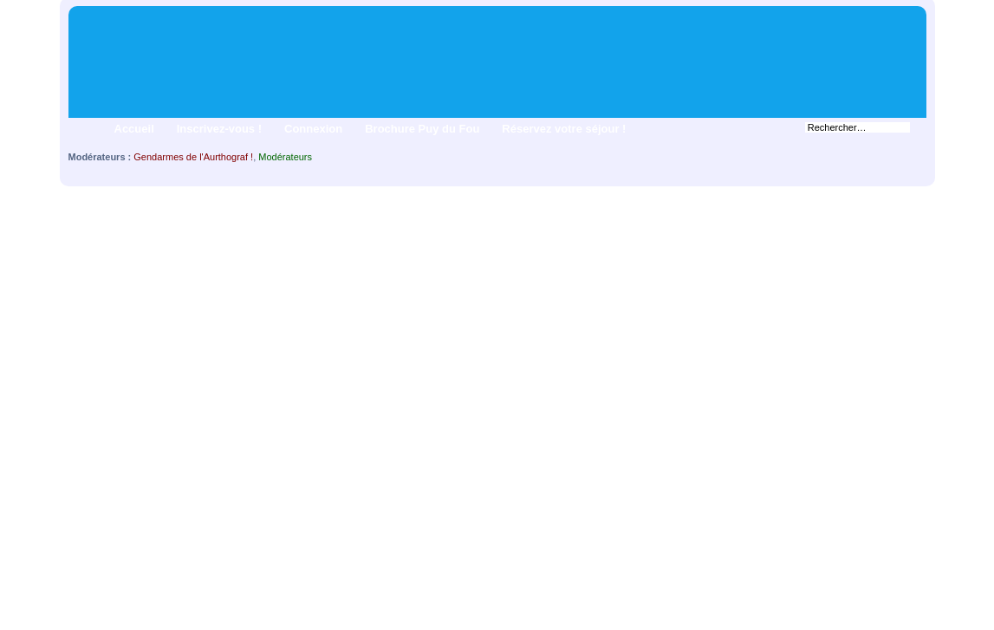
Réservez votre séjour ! (564, 128)
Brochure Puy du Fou (422, 128)
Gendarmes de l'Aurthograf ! (193, 157)
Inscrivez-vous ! (219, 128)
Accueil (134, 128)
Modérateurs (285, 157)
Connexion (313, 128)
